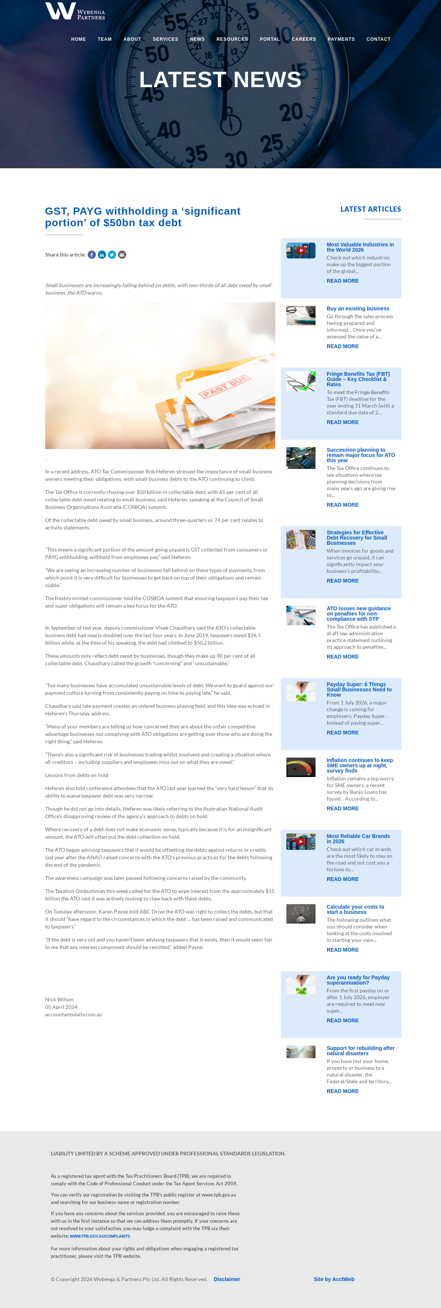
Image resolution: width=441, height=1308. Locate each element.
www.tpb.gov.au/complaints (100, 1236)
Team (105, 39)
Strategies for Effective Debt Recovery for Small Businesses (357, 537)
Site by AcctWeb (334, 1279)
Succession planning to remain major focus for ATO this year (361, 455)
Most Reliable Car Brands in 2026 (358, 838)
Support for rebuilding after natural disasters (361, 1050)
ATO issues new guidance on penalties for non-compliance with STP (359, 613)
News (197, 39)
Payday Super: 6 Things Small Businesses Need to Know (359, 689)
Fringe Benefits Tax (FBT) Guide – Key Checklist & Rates (358, 379)
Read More (343, 281)
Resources (232, 39)
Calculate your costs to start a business (355, 909)
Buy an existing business (358, 308)
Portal (270, 39)
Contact (379, 39)
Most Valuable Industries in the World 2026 (360, 247)
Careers (304, 39)
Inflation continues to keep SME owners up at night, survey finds (360, 765)
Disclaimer (227, 1279)
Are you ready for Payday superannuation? (358, 980)
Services (165, 39)
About (133, 39)
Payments (341, 39)
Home (78, 39)
